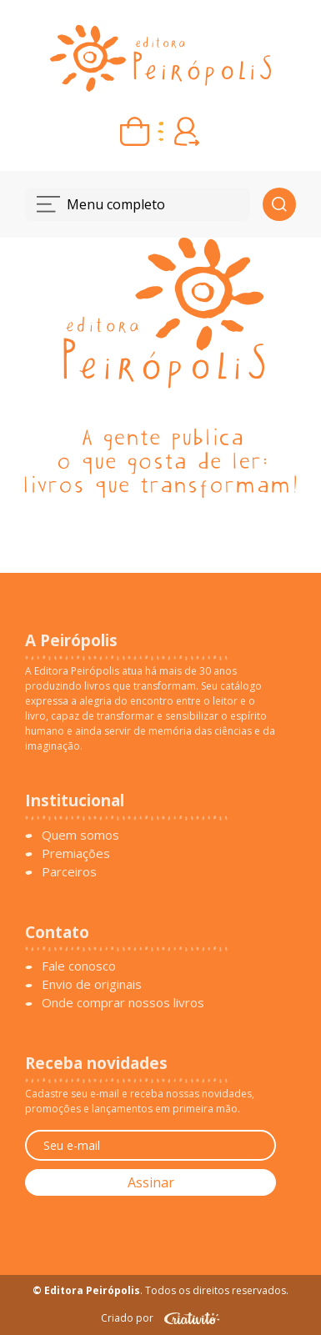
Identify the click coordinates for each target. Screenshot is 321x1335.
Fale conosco (79, 965)
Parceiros (69, 871)
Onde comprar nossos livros (123, 1002)
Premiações (76, 853)
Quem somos (80, 834)
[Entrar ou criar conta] (186, 131)
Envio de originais (92, 983)
